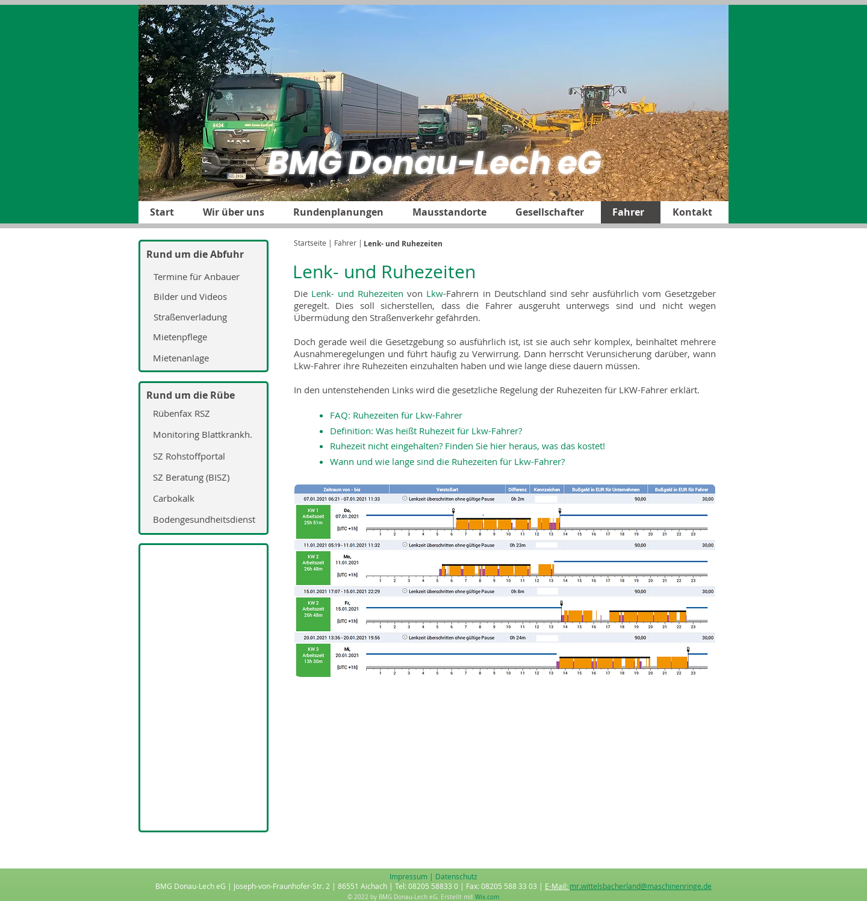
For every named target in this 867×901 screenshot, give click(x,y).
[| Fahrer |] (345, 243)
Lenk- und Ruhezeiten (357, 293)
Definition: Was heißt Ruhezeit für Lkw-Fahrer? (426, 431)
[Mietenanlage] (201, 358)
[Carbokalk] (201, 499)
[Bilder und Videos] (202, 297)
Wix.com (487, 897)
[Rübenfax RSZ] (201, 414)
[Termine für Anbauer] (202, 277)
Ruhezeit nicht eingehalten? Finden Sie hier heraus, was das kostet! (467, 446)
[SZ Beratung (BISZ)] (201, 478)
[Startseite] (310, 243)
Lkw (434, 293)
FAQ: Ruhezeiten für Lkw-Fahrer (396, 415)
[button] (236, 212)
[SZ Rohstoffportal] (201, 456)
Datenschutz (456, 876)
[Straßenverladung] (202, 317)
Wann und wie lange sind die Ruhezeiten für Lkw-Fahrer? (447, 461)
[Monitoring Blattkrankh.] (201, 435)
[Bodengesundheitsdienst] (201, 520)
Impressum (408, 876)
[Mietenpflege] (201, 337)
